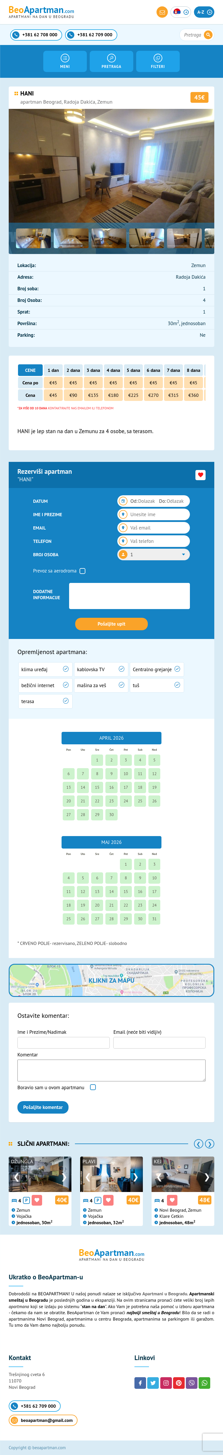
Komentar (27, 1054)
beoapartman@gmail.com (42, 1420)
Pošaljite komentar (43, 1107)
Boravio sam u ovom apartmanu (50, 1087)
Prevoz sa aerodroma (55, 571)
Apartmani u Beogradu (164, 1293)
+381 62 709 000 (33, 1406)
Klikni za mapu (111, 980)
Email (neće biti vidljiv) (137, 1032)
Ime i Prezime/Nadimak (41, 1032)
